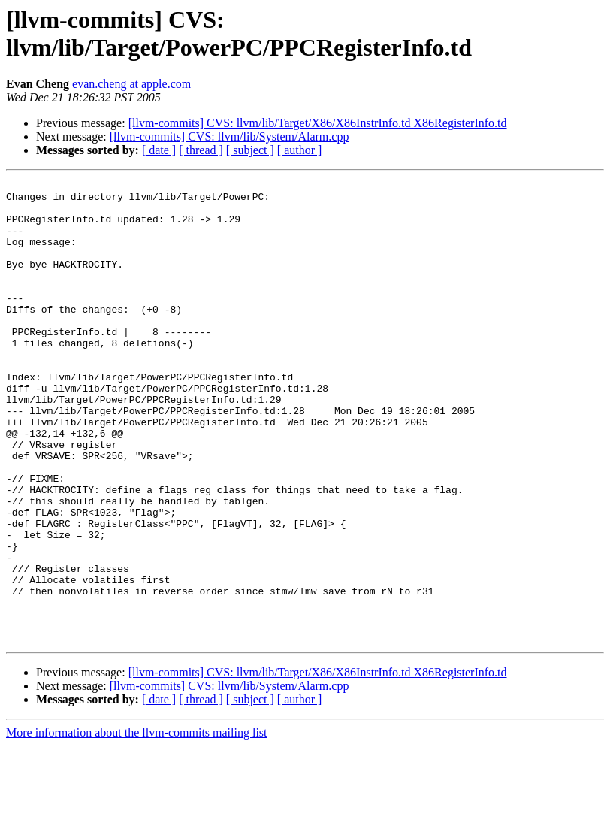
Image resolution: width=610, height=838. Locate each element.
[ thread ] (201, 150)
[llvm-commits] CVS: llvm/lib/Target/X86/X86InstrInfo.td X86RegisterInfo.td (317, 122)
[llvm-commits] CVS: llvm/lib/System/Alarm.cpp (229, 136)
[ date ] (159, 150)
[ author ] (299, 150)
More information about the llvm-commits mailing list (136, 824)
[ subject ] (250, 150)
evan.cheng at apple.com (131, 83)
